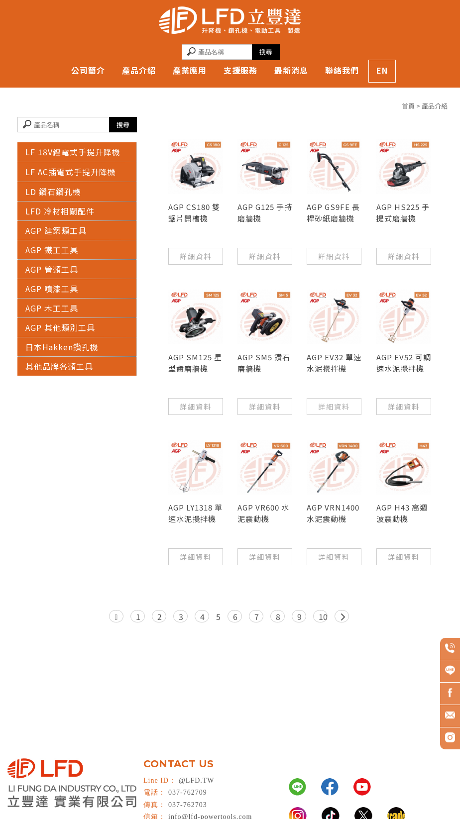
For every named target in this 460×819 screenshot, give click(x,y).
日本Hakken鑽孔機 (62, 347)
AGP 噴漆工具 (51, 289)
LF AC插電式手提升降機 (70, 172)
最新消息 (291, 70)
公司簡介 (88, 70)
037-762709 (187, 792)
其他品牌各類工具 (59, 366)
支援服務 (240, 70)
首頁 (408, 105)
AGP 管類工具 (51, 269)
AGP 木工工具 (51, 308)
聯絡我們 (342, 70)
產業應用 (190, 70)
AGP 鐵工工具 (51, 250)
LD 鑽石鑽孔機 (53, 192)
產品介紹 (139, 70)
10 (323, 616)
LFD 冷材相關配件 (60, 211)
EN (382, 70)
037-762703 (187, 805)
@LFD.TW (197, 780)
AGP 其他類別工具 (60, 327)
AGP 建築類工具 (56, 230)
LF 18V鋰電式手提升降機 (72, 152)
